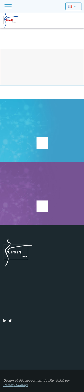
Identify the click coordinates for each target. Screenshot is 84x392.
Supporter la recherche (42, 143)
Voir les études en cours (42, 206)
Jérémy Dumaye (15, 385)
